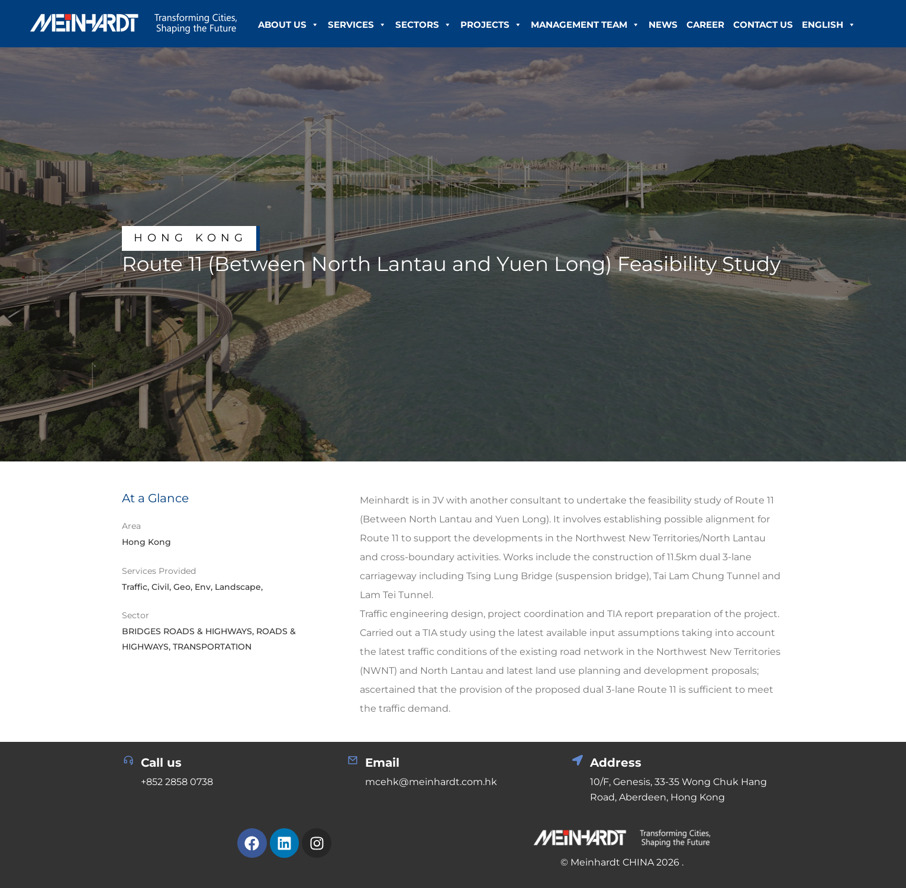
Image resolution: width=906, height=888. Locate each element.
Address (615, 762)
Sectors (423, 25)
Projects (491, 25)
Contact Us (763, 24)
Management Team (585, 25)
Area (131, 526)
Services (357, 25)
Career (705, 24)
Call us (161, 762)
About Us (288, 25)
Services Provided (159, 571)
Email (382, 762)
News (663, 24)
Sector (135, 615)
